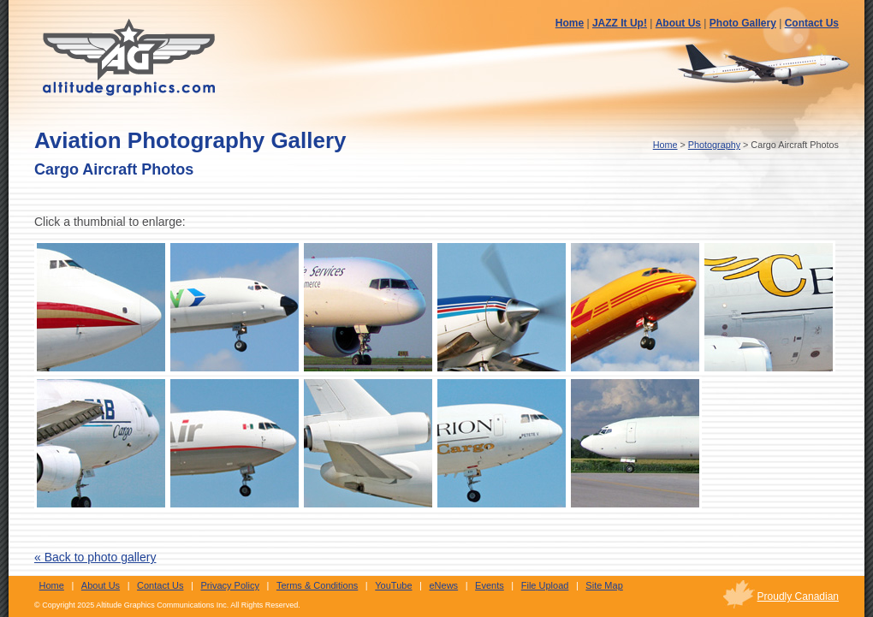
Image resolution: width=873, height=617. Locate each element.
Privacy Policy (229, 585)
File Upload (545, 585)
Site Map (603, 585)
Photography (714, 144)
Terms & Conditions (317, 585)
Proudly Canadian (798, 596)
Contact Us (812, 23)
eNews (444, 585)
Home (569, 23)
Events (489, 585)
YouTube (393, 585)
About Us (678, 23)
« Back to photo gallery (95, 557)
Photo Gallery (743, 23)
